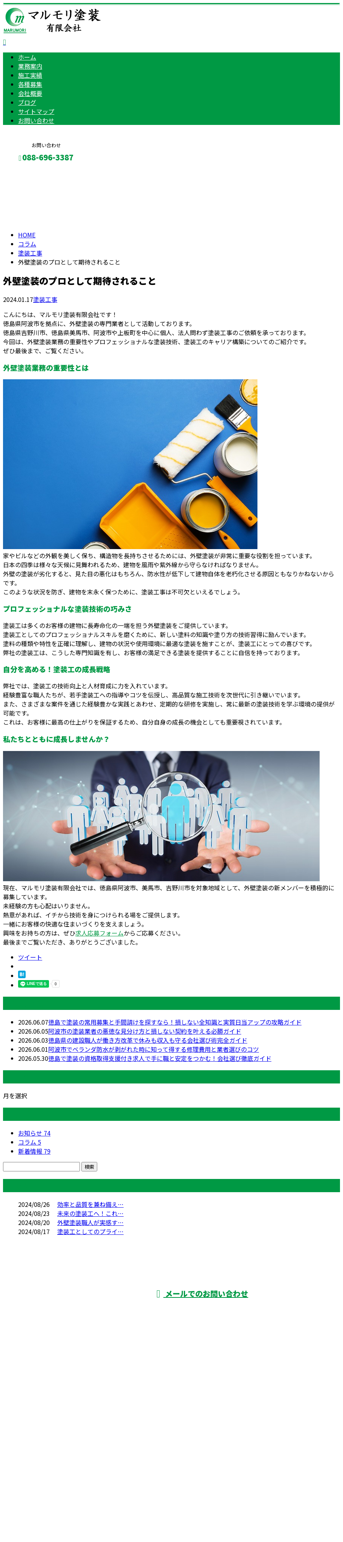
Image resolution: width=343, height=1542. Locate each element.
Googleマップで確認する (39, 1471)
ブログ (27, 102)
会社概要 (30, 93)
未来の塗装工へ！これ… (90, 1213)
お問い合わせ (36, 120)
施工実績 (30, 75)
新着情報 (34, 1151)
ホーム (27, 57)
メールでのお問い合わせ (202, 1293)
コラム (29, 1141)
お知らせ (34, 1132)
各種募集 (30, 84)
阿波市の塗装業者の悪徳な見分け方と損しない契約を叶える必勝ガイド (144, 1031)
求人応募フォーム (99, 932)
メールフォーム (29, 173)
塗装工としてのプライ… (90, 1231)
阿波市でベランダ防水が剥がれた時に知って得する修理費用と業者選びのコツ (153, 1049)
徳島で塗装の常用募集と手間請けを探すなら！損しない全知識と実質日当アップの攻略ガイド (175, 1021)
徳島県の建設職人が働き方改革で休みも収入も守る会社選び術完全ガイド (147, 1040)
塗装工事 (30, 252)
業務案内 (30, 66)
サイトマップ (36, 111)
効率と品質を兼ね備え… (90, 1204)
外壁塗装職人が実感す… (90, 1222)
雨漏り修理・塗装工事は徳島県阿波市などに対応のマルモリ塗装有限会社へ (118, 1431)
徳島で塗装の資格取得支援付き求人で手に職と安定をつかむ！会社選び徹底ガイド (159, 1058)
